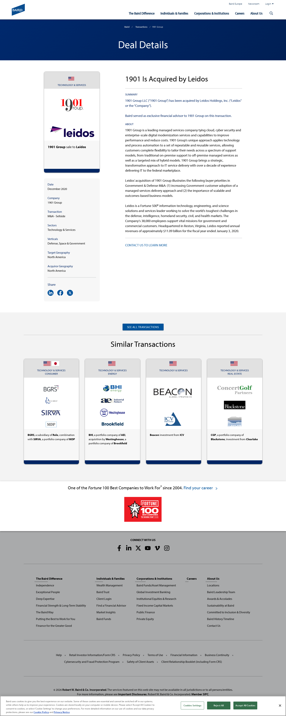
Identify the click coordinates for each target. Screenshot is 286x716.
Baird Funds (103, 619)
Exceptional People (48, 592)
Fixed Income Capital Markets (155, 605)
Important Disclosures (132, 694)
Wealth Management (109, 585)
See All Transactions (143, 327)
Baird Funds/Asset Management (156, 585)
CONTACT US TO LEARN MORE (146, 245)
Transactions (141, 26)
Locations (213, 585)
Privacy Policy (131, 655)
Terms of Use (155, 655)
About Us (256, 13)
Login (269, 3)
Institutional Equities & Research (156, 599)
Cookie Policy (41, 712)
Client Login (104, 599)
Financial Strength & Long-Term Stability (61, 605)
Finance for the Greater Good (54, 625)
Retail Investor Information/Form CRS (92, 655)
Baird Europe (235, 3)
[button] (271, 13)
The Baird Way (45, 612)
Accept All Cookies (245, 705)
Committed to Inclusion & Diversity (228, 612)
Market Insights (105, 612)
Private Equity (145, 619)
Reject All (219, 705)
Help (59, 655)
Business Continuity (217, 655)
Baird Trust (102, 592)
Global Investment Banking (153, 592)
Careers (239, 13)
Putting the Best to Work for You (55, 619)
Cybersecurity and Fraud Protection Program (91, 662)
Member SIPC (199, 694)
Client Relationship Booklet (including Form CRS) (191, 662)
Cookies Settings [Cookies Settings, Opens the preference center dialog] (192, 705)
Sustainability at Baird (220, 605)
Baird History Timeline (220, 619)
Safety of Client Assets (140, 662)
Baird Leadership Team (221, 592)
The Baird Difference (141, 13)
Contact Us (213, 625)
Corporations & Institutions (211, 13)
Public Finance (146, 612)
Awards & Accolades (219, 599)
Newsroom (253, 3)
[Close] (280, 705)
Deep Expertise (45, 599)
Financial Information (184, 655)
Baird (126, 26)
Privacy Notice (62, 712)
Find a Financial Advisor (111, 605)
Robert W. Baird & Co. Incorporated (84, 690)
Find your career (201, 487)
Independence (45, 585)
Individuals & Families (174, 13)
